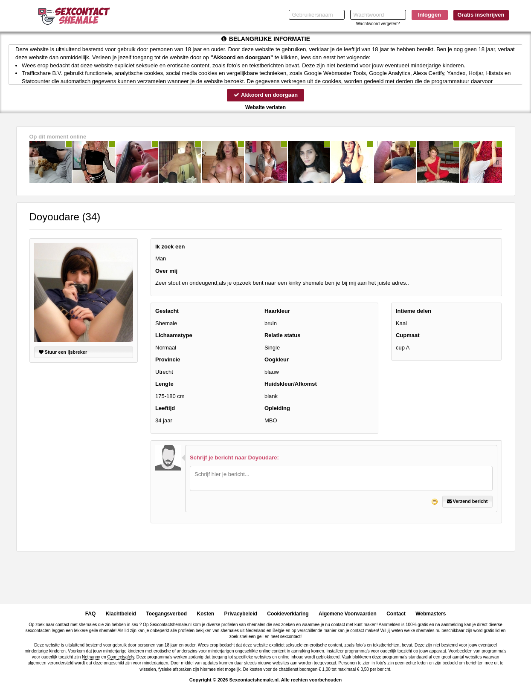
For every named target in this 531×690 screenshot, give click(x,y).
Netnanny (91, 657)
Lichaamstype (173, 335)
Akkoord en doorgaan (265, 95)
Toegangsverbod (166, 614)
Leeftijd (165, 408)
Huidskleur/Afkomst (290, 384)
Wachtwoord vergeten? (378, 23)
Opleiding (277, 408)
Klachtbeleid (121, 614)
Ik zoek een (170, 246)
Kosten (206, 614)
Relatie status (282, 335)
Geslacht (167, 311)
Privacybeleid (240, 614)
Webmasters (430, 614)
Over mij (166, 271)
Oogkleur (276, 359)
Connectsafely (120, 657)
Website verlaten (265, 107)
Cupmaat (408, 335)
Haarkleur (277, 311)
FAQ (90, 614)
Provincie (167, 359)
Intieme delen (413, 311)
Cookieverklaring (287, 614)
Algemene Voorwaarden (348, 614)
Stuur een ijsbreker (63, 352)
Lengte (164, 384)
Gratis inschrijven (481, 15)
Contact (396, 614)
